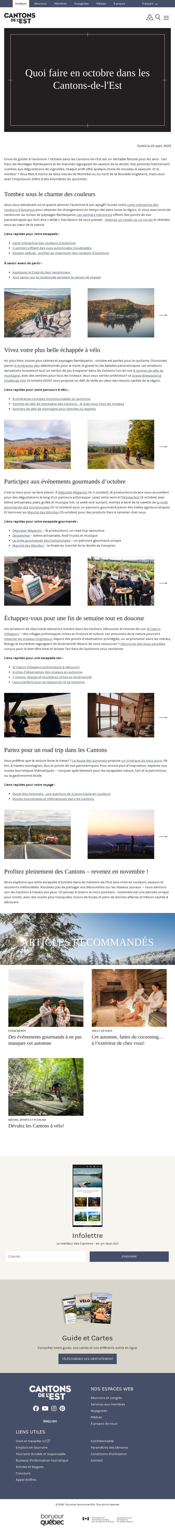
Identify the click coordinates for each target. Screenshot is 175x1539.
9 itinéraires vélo (27, 366)
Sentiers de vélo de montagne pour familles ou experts (54, 409)
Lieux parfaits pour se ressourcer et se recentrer (48, 682)
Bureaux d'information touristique (42, 1460)
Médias (101, 3)
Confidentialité (102, 1441)
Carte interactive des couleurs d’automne (44, 243)
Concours (23, 1473)
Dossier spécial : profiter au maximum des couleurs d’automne (60, 253)
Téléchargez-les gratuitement (87, 1359)
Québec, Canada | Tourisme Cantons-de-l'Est (19, 18)
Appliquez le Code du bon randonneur (41, 272)
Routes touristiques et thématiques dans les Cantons (53, 799)
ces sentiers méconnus (94, 215)
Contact (97, 1460)
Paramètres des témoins (109, 1447)
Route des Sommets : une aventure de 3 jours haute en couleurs (61, 794)
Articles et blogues (29, 1467)
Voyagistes (81, 3)
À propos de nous (104, 1424)
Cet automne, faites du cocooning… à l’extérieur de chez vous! (128, 1040)
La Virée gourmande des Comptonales (41, 541)
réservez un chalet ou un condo (129, 220)
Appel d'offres (26, 1480)
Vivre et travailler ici (33, 1441)
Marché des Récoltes (43, 512)
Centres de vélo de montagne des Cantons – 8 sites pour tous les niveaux (68, 404)
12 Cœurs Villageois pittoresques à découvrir (46, 667)
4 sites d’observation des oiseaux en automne (47, 672)
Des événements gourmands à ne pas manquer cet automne (45, 1040)
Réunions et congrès (106, 1398)
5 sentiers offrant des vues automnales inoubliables (52, 248)
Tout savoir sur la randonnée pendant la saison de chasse (56, 277)
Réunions (40, 3)
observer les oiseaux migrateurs (28, 639)
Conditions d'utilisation (109, 1454)
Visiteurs (21, 3)
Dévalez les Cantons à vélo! (36, 1125)
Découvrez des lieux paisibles (142, 644)
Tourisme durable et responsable (41, 1454)
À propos (119, 3)
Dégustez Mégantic (72, 492)
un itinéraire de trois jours (141, 761)
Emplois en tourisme (32, 1447)
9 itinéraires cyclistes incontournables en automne (51, 399)
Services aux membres (108, 1404)
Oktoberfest (130, 497)
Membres (60, 3)
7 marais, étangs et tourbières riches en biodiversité (52, 677)
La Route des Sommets (89, 761)
